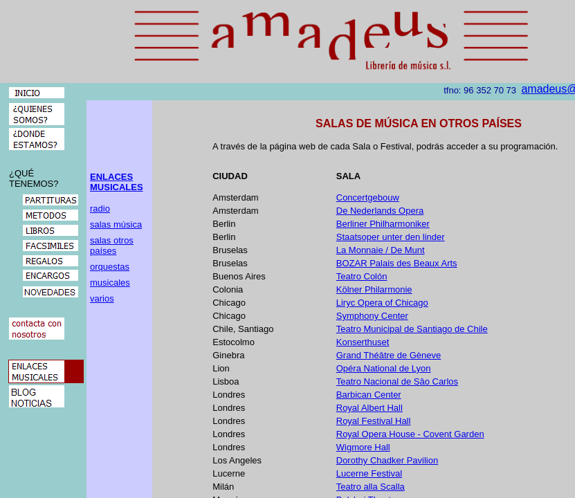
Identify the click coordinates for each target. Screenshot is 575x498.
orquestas (109, 266)
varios (102, 298)
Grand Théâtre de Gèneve (388, 355)
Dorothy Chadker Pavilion (387, 460)
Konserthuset (363, 342)
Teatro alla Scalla (370, 486)
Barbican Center (368, 394)
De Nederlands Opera (379, 210)
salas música (116, 224)
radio (100, 208)
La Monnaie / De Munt (380, 250)
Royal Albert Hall (369, 408)
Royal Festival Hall (373, 421)
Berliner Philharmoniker (383, 224)
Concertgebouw (367, 197)
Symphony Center (372, 316)
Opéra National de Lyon (383, 368)
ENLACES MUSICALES (116, 182)
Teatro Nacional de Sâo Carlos (397, 381)
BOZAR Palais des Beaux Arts (396, 263)
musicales (110, 282)
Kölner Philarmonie (374, 289)
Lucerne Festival (369, 473)
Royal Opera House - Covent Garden (410, 434)
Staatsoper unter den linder (390, 237)
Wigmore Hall (363, 447)
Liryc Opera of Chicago (382, 302)
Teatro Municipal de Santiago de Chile (412, 329)
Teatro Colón (361, 276)
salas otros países (112, 245)
